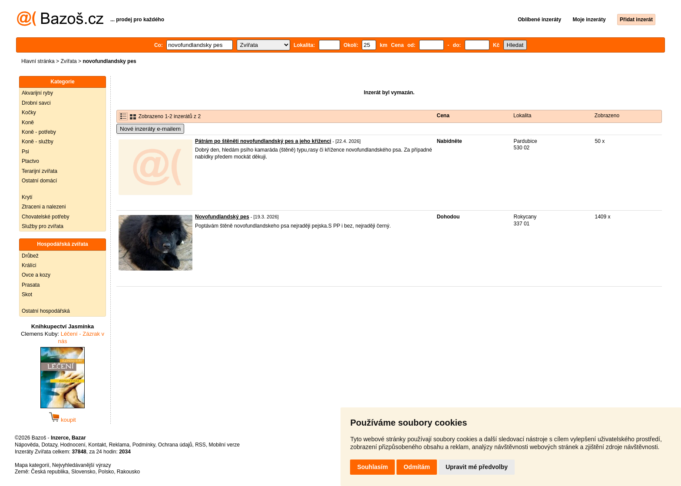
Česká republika (49, 472)
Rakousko (128, 472)
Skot (27, 294)
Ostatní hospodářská (46, 311)
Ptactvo (30, 161)
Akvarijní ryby (37, 93)
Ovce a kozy (36, 275)
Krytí (27, 197)
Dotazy (49, 445)
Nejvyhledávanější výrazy (81, 465)
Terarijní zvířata (39, 171)
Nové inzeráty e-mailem (150, 129)
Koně (28, 122)
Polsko (106, 472)
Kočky (29, 112)
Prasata (31, 285)
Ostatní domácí (39, 181)
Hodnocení (73, 445)
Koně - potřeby (39, 132)
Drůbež (30, 256)
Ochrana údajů (175, 445)
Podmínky (143, 445)
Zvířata (68, 61)
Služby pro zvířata (42, 226)
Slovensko (83, 472)
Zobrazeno (607, 115)
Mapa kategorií (32, 465)
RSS (200, 445)
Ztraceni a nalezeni (44, 207)
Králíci (29, 265)
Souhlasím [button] (372, 466)
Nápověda (27, 445)
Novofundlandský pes (222, 217)
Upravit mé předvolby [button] (477, 466)
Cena (443, 115)
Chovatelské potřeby (45, 217)
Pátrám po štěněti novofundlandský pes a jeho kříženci (263, 141)
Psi (25, 152)
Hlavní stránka (38, 61)
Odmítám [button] (416, 466)
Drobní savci (36, 103)
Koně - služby (37, 142)
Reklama (119, 445)
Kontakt (97, 445)
